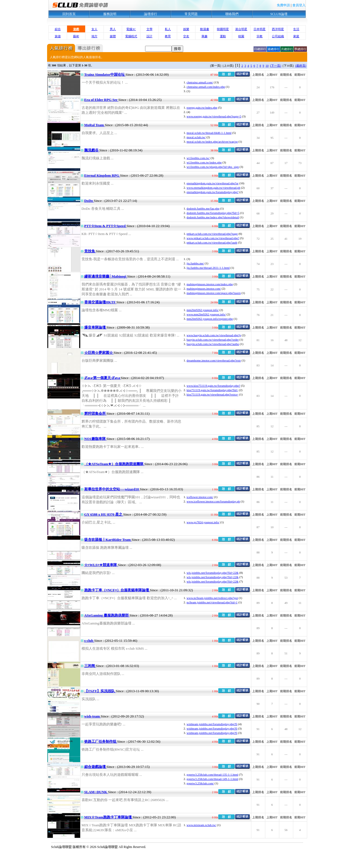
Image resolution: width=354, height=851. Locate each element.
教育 (168, 36)
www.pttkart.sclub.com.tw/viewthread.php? (213, 238)
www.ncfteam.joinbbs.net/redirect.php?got (212, 598)
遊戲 (76, 29)
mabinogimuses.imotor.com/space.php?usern (214, 293)
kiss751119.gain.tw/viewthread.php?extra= (212, 394)
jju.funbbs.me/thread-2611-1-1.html (208, 267)
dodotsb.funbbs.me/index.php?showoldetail (213, 217)
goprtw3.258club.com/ (200, 783)
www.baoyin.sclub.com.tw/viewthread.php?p (214, 335)
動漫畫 (204, 29)
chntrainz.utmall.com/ (200, 82)
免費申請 (283, 5)
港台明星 (241, 29)
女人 (94, 29)
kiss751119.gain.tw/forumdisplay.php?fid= (212, 390)
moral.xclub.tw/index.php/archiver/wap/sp (212, 141)
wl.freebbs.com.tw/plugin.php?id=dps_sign (213, 166)
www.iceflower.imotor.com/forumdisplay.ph (213, 501)
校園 (241, 36)
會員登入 (299, 5)
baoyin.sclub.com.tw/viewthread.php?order (213, 339)
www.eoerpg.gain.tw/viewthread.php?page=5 (214, 116)
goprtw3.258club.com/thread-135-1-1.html (212, 774)
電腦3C (131, 29)
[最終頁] (300, 65)
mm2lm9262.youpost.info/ (203, 310)
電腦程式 (131, 36)
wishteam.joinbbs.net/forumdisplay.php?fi (212, 724)
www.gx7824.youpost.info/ (203, 522)
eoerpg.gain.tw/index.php (202, 107)
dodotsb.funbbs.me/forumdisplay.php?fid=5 (213, 212)
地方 (94, 36)
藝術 (76, 36)
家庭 (296, 36)
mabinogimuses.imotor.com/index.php (210, 284)
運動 (223, 36)
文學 (149, 29)
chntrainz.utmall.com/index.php (206, 86)
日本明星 (260, 29)
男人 (113, 29)
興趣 (205, 36)
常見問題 (191, 14)
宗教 (260, 36)
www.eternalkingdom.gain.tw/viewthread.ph (213, 187)
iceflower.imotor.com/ (200, 497)
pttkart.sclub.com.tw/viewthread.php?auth (212, 242)
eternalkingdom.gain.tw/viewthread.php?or (213, 183)
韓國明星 (223, 29)
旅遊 (58, 36)
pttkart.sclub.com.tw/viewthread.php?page (212, 233)
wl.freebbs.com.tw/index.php (204, 162)
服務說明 (109, 14)
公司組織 (278, 36)
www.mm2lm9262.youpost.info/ (206, 314)
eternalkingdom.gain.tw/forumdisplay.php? (213, 192)
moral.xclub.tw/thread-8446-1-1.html (209, 132)
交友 (186, 36)
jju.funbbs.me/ (195, 263)
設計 (149, 36)
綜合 (58, 29)
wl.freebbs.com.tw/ (198, 158)
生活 (296, 29)
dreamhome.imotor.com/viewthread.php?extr (214, 360)
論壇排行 (150, 14)
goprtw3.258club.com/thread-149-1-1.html (212, 779)
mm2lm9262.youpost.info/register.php (210, 318)
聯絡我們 (231, 14)
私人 (168, 29)
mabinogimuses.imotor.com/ (204, 288)
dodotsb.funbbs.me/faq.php (203, 208)
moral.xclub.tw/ (196, 137)
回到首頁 (69, 14)
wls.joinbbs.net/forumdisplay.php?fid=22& (213, 572)
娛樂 (186, 29)
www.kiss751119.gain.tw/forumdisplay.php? (213, 385)
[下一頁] (275, 65)
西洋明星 (278, 29)
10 (267, 65)
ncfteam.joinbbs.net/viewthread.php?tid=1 (212, 602)
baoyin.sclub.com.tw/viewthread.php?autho (213, 344)
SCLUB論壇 (278, 14)
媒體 (113, 36)
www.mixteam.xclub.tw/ (201, 825)
